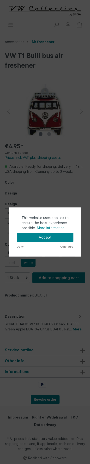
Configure (66, 246)
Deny (20, 246)
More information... (52, 228)
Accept (45, 237)
